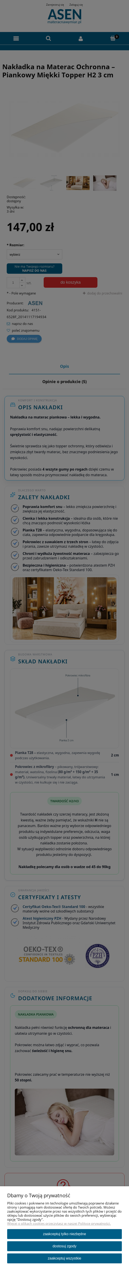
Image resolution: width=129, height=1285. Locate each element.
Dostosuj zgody (65, 1246)
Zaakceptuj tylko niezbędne (64, 1234)
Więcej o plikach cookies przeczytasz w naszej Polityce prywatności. (59, 1223)
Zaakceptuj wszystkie (64, 1258)
